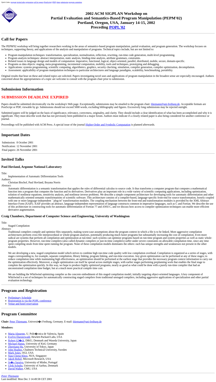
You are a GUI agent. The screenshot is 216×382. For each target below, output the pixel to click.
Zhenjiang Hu (15, 346)
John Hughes (15, 349)
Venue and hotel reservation (23, 303)
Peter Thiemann (18, 321)
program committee (75, 2)
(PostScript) (48, 2)
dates (58, 2)
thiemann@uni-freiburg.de (165, 104)
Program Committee (19, 314)
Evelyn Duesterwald (19, 336)
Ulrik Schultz (15, 365)
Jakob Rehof (15, 358)
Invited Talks (12, 159)
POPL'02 (117, 27)
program (13, 2)
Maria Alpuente (16, 333)
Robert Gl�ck (16, 340)
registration (29, 2)
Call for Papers (14, 39)
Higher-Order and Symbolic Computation (108, 124)
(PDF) (54, 2)
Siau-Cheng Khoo (18, 355)
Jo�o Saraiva (15, 362)
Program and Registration (24, 290)
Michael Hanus (16, 343)
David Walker (15, 368)
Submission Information (22, 89)
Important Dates (15, 135)
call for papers (38, 2)
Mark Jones (14, 352)
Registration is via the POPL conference (29, 300)
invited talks (21, 2)
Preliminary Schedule (19, 297)
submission (64, 2)
